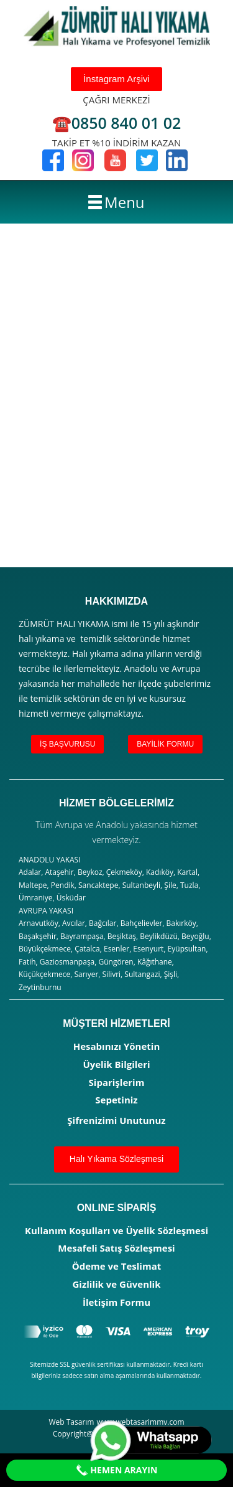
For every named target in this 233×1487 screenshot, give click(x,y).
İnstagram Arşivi (116, 78)
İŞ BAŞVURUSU (67, 744)
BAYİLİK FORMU (165, 744)
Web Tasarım (71, 1422)
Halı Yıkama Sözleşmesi (116, 1159)
